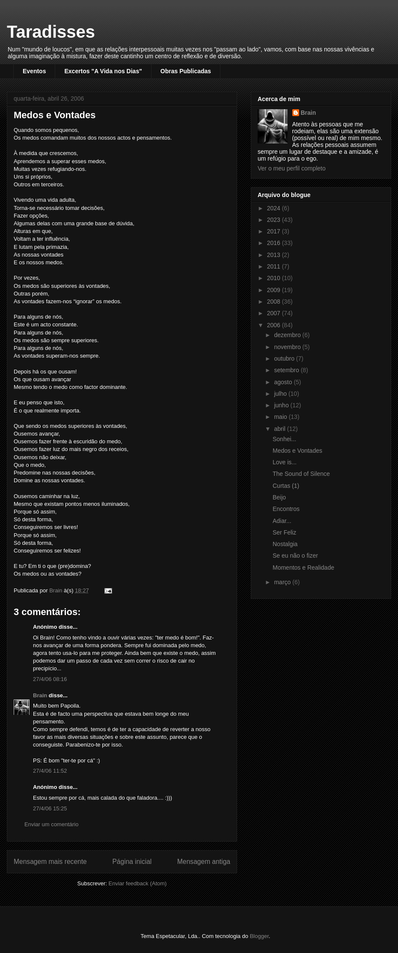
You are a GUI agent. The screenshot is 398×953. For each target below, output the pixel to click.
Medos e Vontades (297, 450)
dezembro (288, 335)
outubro (285, 358)
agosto (284, 382)
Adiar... (282, 520)
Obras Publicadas (185, 71)
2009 (274, 290)
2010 (274, 278)
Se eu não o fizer (295, 555)
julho (281, 393)
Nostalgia (285, 544)
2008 (274, 301)
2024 (274, 208)
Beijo (279, 497)
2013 (274, 254)
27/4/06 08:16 (50, 679)
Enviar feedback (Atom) (138, 883)
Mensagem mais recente (50, 861)
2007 (274, 313)
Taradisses (51, 31)
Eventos (34, 71)
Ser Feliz (284, 532)
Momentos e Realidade (303, 567)
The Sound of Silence (301, 473)
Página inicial (131, 861)
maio (281, 416)
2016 (274, 242)
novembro (288, 347)
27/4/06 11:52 (50, 771)
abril (280, 428)
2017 (274, 231)
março (283, 582)
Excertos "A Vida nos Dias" (103, 71)
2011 (274, 266)
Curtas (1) (286, 485)
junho (282, 405)
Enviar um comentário (51, 824)
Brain (40, 695)
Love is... (285, 462)
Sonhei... (284, 439)
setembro (287, 370)
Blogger (259, 936)
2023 (274, 219)
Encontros (286, 508)
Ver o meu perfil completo (292, 168)
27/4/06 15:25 (50, 808)
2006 (274, 325)
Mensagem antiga (203, 861)
